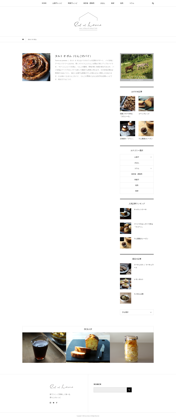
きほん (102, 3)
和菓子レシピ (72, 3)
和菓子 (136, 180)
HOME (44, 3)
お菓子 (136, 157)
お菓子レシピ (57, 3)
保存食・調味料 (88, 3)
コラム (131, 3)
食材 (112, 3)
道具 (121, 3)
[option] (44, 347)
